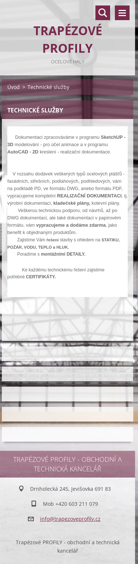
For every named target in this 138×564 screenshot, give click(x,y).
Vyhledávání (102, 12)
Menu (122, 12)
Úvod (13, 87)
